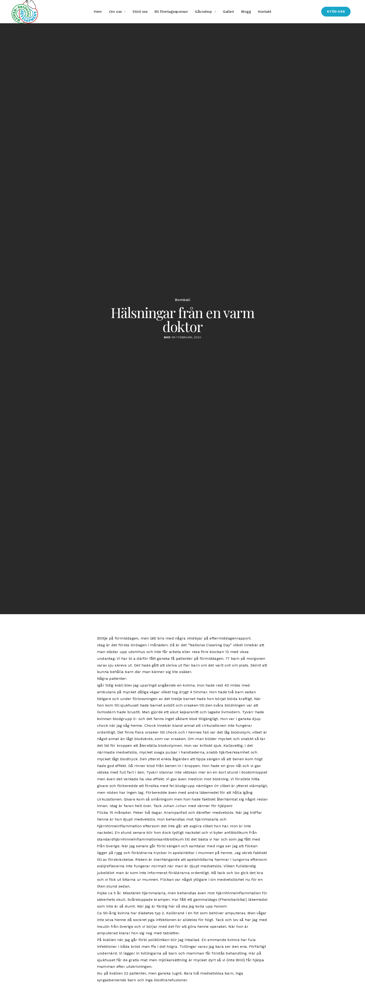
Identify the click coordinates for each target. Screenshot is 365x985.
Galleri (228, 11)
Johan (180, 806)
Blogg (246, 11)
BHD (167, 337)
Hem (98, 11)
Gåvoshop (203, 11)
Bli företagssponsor (171, 11)
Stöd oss (139, 11)
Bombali (182, 300)
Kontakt (264, 11)
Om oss (115, 11)
